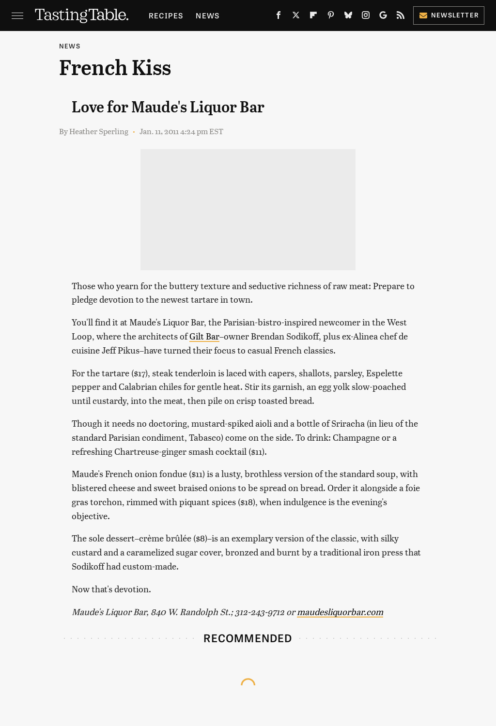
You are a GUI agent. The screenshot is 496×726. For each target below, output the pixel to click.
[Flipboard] (313, 17)
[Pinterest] (331, 17)
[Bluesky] (348, 17)
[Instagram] (366, 17)
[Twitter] (296, 17)
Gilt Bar (204, 336)
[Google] (383, 17)
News (207, 15)
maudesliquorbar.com (340, 611)
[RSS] (400, 17)
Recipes (166, 15)
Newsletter (448, 14)
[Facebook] (278, 17)
